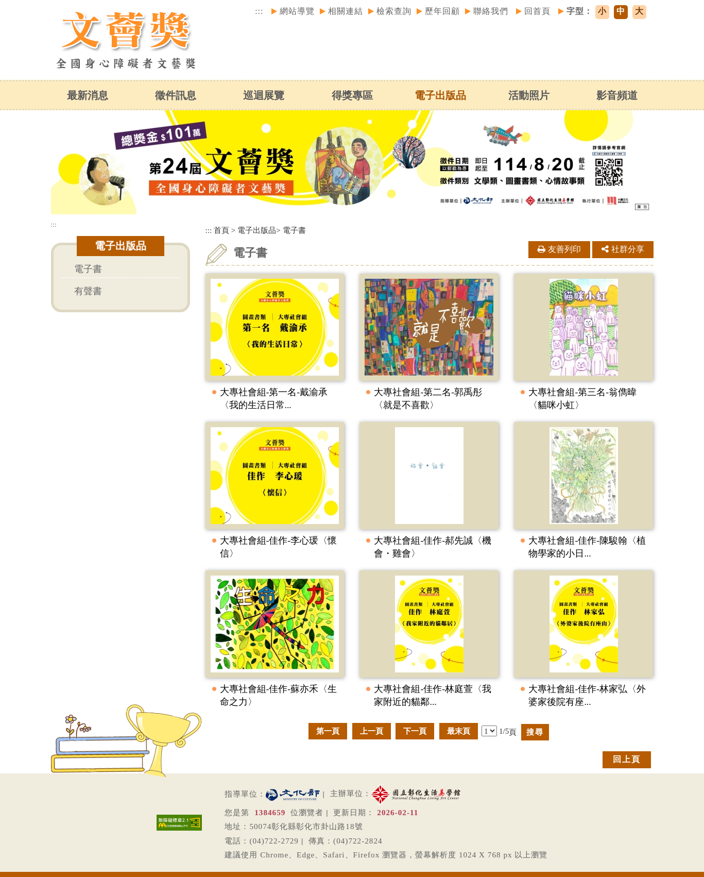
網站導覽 (297, 11)
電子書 (88, 269)
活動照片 (528, 95)
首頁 (221, 230)
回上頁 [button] (627, 759)
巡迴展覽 (263, 95)
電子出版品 (440, 95)
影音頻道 (617, 95)
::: (259, 11)
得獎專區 (351, 95)
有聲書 (88, 291)
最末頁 (458, 731)
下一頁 (414, 731)
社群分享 (623, 249)
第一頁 (327, 731)
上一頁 (371, 731)
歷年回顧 (442, 11)
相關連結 (345, 11)
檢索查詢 (393, 11)
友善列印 (559, 249)
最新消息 (87, 95)
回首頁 (537, 11)
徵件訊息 (175, 95)
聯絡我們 (490, 11)
